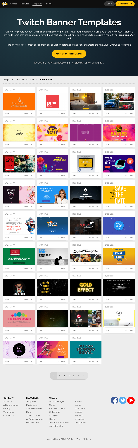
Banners (79, 415)
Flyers (52, 419)
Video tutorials (33, 415)
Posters (78, 401)
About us (7, 401)
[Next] (84, 375)
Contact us (8, 415)
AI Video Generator (35, 419)
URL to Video (32, 422)
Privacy (87, 439)
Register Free (125, 4)
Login (109, 4)
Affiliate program (11, 405)
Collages (53, 415)
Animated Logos (57, 408)
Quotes (78, 412)
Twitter (122, 400)
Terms (79, 439)
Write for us (8, 412)
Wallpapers (80, 422)
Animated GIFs (56, 426)
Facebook (114, 400)
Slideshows (54, 412)
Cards (52, 405)
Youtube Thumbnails (59, 422)
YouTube (131, 400)
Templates (31, 401)
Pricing (6, 408)
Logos (78, 405)
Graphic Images (56, 401)
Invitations (79, 419)
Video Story (80, 408)
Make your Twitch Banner (69, 54)
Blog (28, 412)
